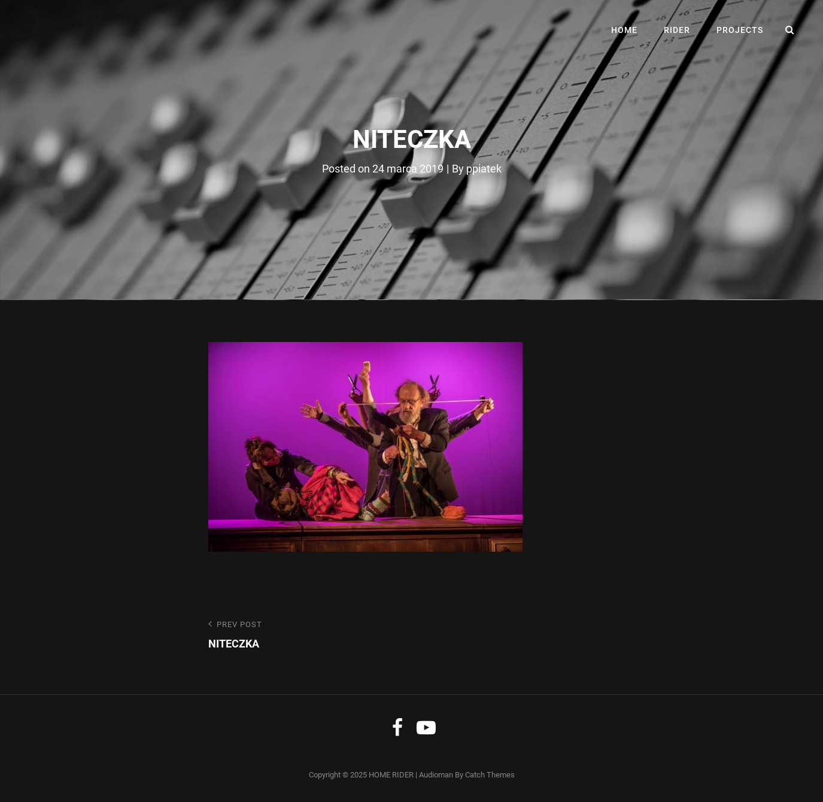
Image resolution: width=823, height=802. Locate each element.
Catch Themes (490, 774)
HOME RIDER (391, 774)
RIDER (677, 30)
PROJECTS (739, 30)
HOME (624, 30)
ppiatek (484, 168)
